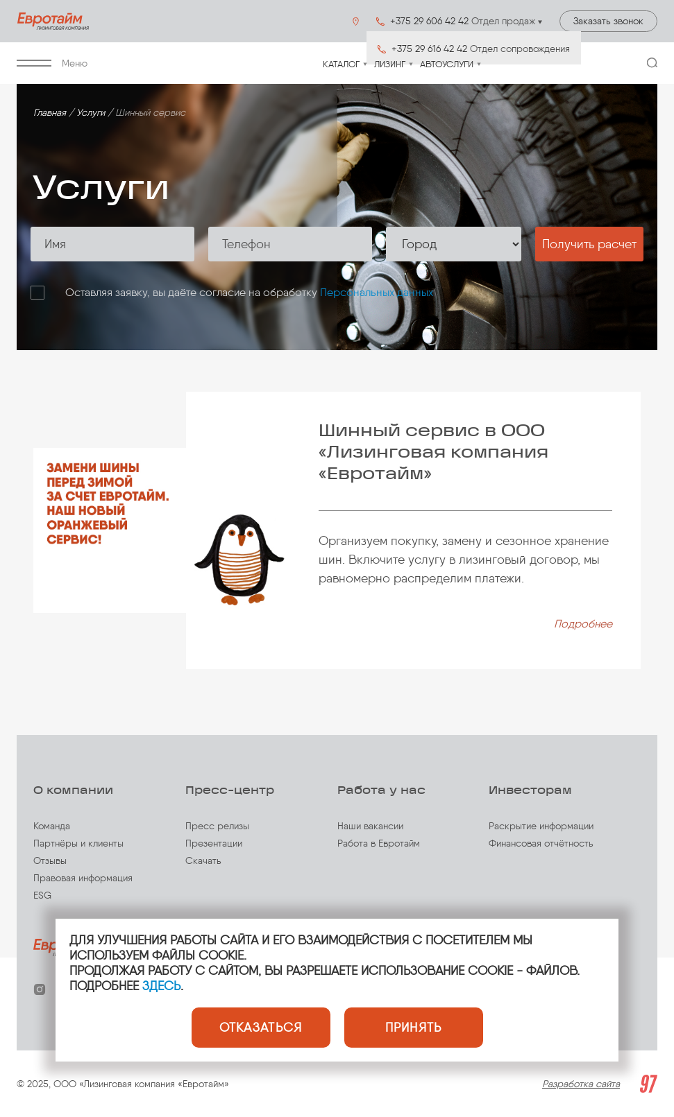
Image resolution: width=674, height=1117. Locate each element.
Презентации (213, 843)
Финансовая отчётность (541, 843)
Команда (51, 826)
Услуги (90, 113)
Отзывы (50, 861)
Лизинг (389, 64)
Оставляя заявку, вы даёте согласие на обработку (249, 292)
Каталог (341, 64)
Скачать (203, 861)
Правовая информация (83, 878)
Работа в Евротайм (378, 843)
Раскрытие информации (541, 826)
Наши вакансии (370, 826)
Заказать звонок (608, 21)
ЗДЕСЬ (161, 986)
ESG (42, 895)
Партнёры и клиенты (78, 843)
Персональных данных (376, 292)
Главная (49, 113)
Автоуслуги (446, 64)
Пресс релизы (217, 826)
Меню (52, 63)
